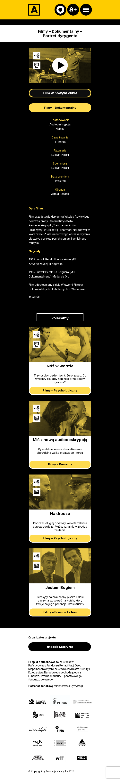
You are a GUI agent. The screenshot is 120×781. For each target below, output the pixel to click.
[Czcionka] (73, 10)
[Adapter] (34, 10)
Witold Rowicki (60, 194)
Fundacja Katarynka (59, 646)
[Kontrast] (60, 10)
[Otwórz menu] (86, 10)
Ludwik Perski (60, 155)
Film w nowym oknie (60, 93)
